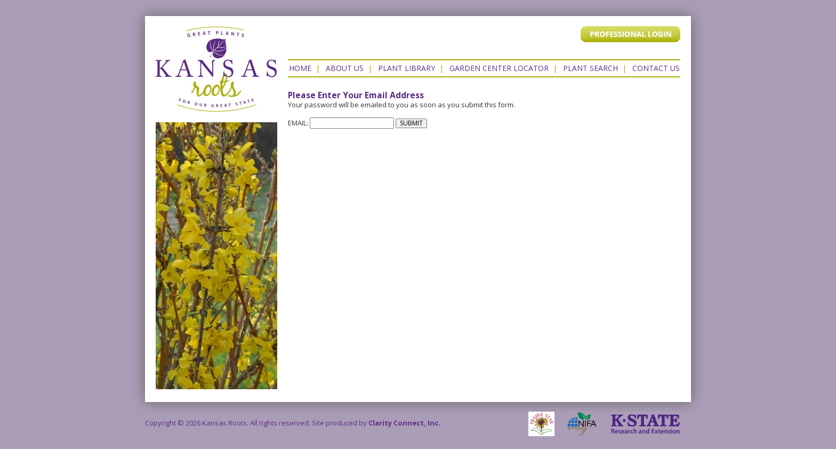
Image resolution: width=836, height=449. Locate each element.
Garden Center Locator (499, 68)
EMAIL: (341, 123)
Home (300, 68)
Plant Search (590, 68)
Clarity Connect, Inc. (404, 423)
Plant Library (406, 68)
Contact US (656, 68)
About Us (345, 68)
